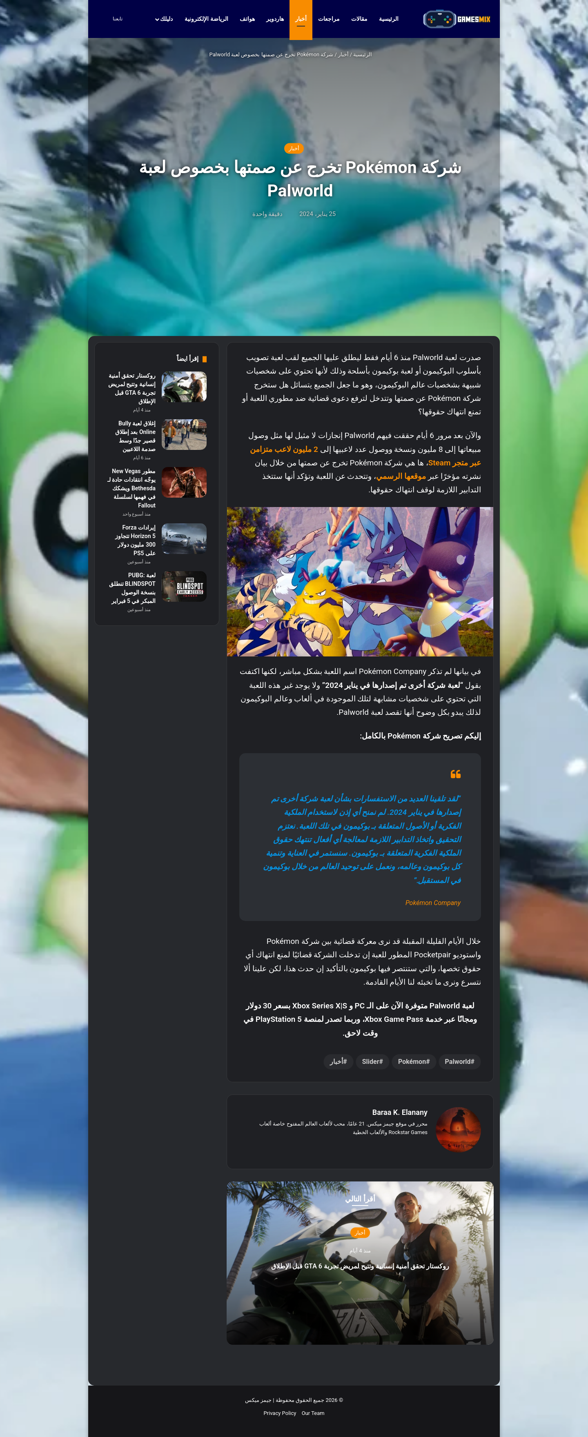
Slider (370, 1062)
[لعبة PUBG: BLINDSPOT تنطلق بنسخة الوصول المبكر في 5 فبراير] (184, 586)
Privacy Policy (279, 1409)
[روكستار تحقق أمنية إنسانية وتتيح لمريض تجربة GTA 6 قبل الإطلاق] (184, 386)
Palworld (458, 1062)
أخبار (301, 19)
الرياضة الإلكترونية (206, 19)
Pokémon (412, 1062)
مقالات (359, 19)
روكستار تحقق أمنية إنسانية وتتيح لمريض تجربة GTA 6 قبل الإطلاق (360, 1260)
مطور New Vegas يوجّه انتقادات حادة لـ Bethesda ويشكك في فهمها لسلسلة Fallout (131, 488)
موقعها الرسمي (401, 476)
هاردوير (275, 19)
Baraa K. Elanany (400, 1112)
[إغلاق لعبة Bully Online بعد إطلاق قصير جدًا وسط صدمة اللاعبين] (184, 434)
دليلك (166, 19)
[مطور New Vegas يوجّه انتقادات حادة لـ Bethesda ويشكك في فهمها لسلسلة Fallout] (184, 482)
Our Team (313, 1409)
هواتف (247, 19)
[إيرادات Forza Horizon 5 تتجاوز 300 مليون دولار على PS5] (184, 538)
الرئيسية (392, 19)
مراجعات (329, 19)
